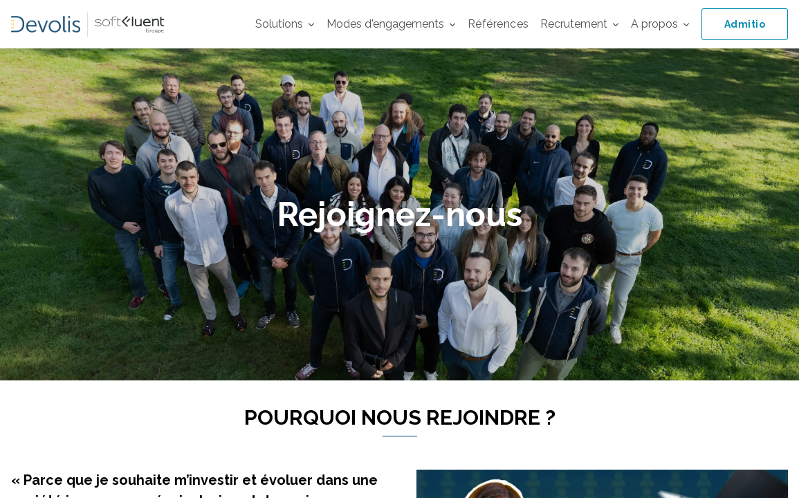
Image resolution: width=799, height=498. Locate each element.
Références (498, 23)
